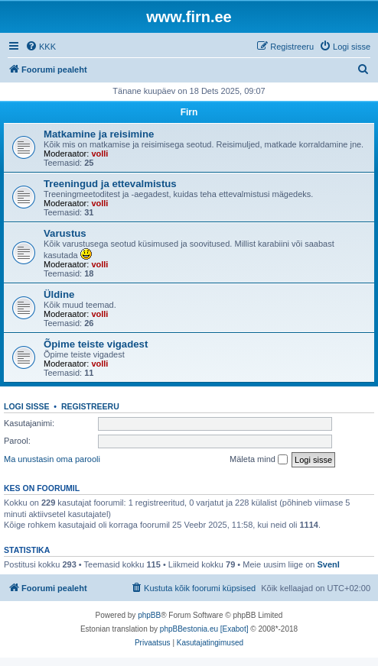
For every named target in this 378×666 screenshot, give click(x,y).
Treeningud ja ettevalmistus (110, 183)
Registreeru (90, 406)
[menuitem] (40, 46)
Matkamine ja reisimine (99, 134)
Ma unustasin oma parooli (52, 459)
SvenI (328, 564)
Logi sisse (27, 406)
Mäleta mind (259, 459)
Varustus (65, 233)
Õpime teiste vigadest (96, 344)
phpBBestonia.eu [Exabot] (204, 629)
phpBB (149, 615)
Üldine (59, 294)
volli (99, 153)
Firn (189, 112)
